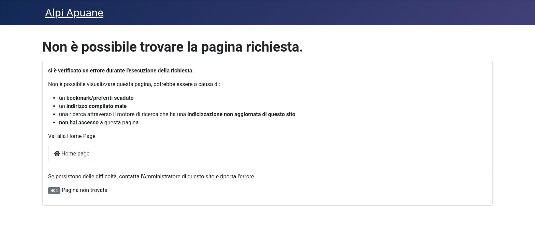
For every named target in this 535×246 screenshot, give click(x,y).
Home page (71, 153)
